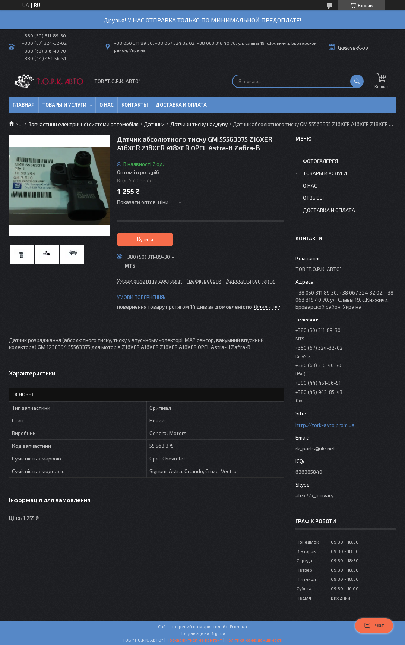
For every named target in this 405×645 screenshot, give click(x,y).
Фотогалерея (320, 161)
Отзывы (313, 198)
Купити (145, 239)
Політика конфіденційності (253, 639)
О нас (106, 105)
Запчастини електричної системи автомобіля (83, 124)
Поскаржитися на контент (194, 639)
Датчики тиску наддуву (199, 124)
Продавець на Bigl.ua (202, 633)
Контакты (134, 105)
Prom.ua (238, 626)
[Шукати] (357, 81)
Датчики (154, 124)
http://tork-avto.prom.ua (325, 425)
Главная (24, 105)
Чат (374, 625)
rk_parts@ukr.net (315, 448)
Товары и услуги (64, 105)
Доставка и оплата (181, 105)
